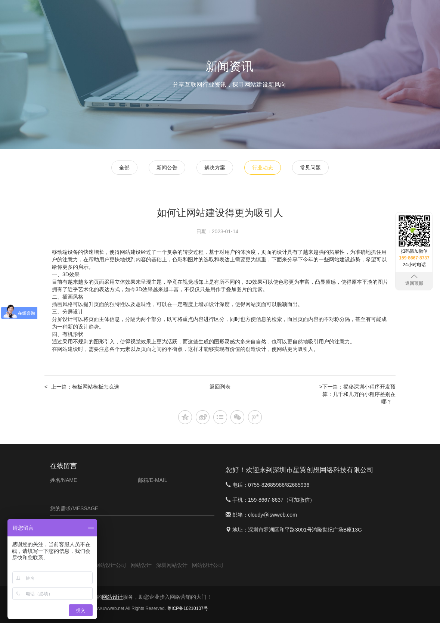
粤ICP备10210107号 (187, 608)
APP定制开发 (289, 15)
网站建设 (67, 349)
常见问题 (310, 168)
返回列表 (220, 387)
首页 (180, 15)
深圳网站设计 (172, 565)
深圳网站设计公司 (105, 565)
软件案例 (325, 15)
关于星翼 (384, 15)
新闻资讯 (354, 15)
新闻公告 (167, 168)
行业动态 (262, 168)
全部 (124, 168)
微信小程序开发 (244, 15)
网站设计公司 (207, 565)
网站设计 (205, 15)
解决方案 (214, 168)
